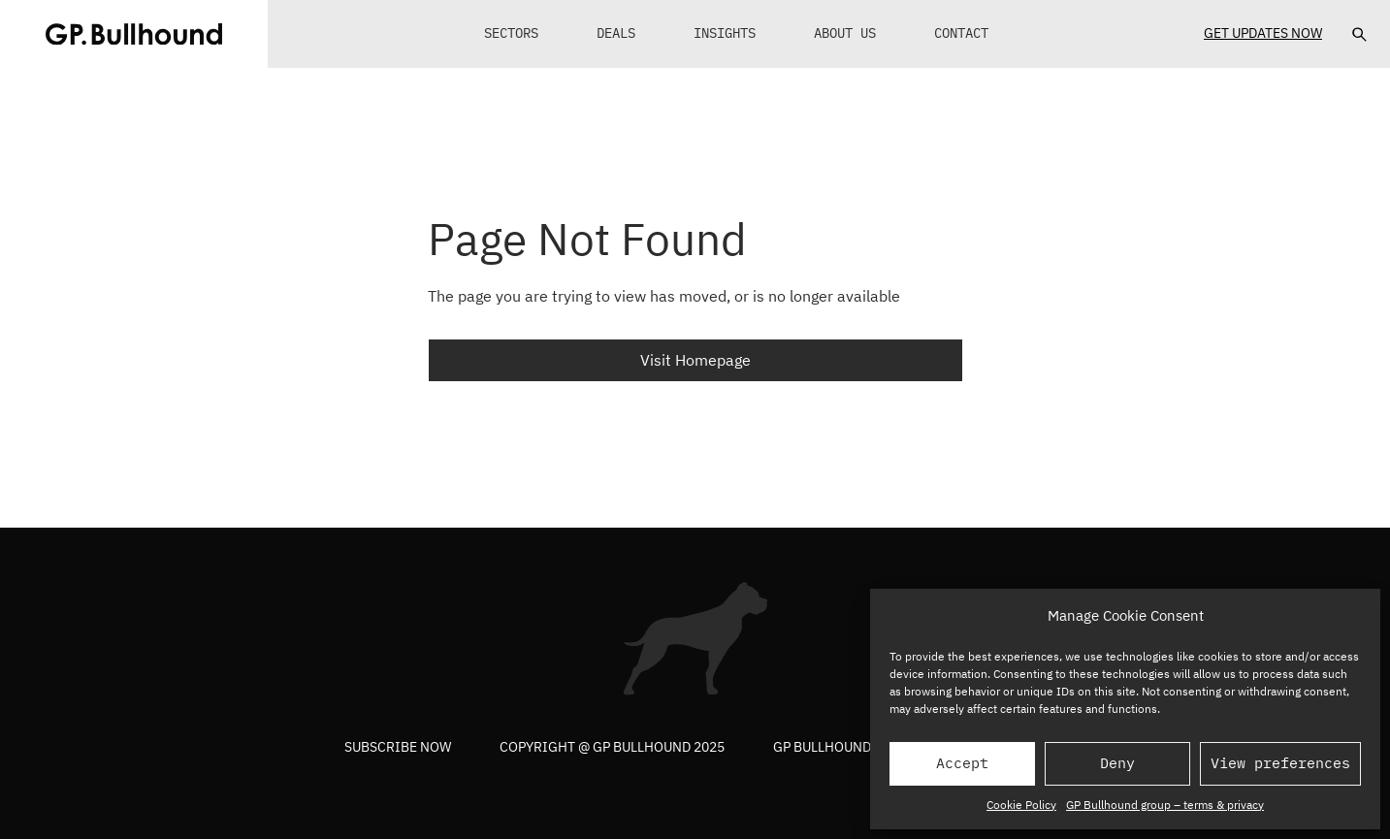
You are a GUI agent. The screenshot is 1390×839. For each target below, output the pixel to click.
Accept (962, 763)
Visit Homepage (695, 360)
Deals (616, 33)
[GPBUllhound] (134, 34)
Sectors (511, 33)
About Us (845, 33)
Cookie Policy (1021, 804)
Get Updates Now (1263, 33)
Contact (961, 33)
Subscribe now (397, 747)
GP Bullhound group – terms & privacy (1165, 804)
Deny (1117, 763)
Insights (725, 33)
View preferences (1280, 763)
